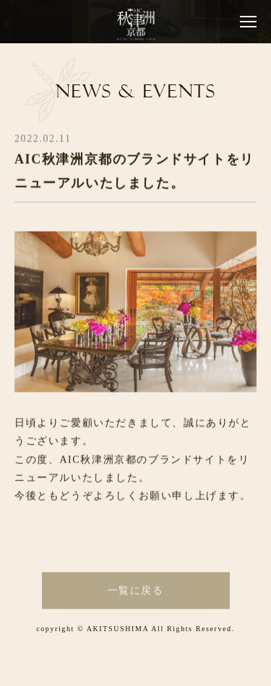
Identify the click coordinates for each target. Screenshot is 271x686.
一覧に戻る (136, 594)
